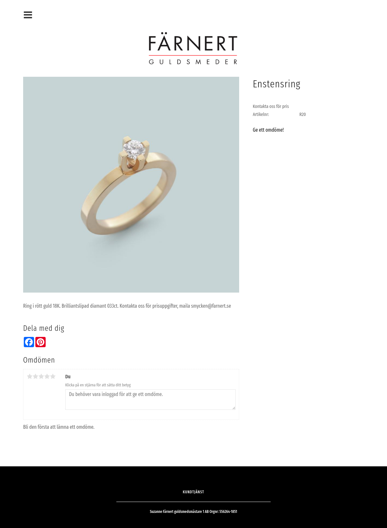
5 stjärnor (53, 376)
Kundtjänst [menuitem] (193, 492)
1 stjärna (29, 376)
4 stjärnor (47, 376)
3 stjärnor (41, 376)
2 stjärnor (35, 376)
